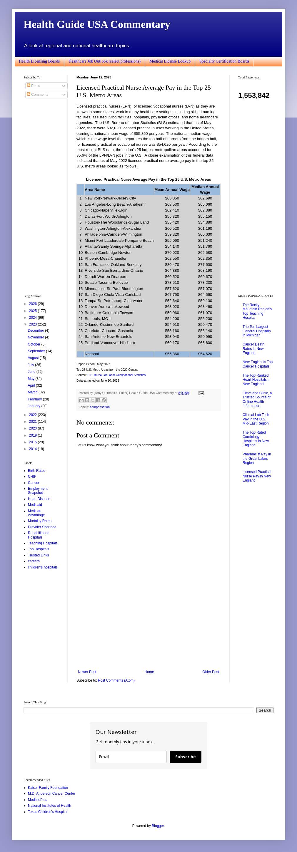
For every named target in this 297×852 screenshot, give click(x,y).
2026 (33, 304)
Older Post (210, 672)
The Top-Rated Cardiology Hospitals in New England (256, 438)
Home (149, 672)
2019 (33, 435)
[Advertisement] (148, 621)
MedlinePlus (37, 800)
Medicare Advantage (36, 513)
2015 (33, 442)
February (35, 399)
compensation (100, 407)
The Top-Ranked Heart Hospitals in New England (257, 379)
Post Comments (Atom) (116, 680)
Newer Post (87, 672)
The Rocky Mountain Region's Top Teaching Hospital (257, 311)
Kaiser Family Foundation (48, 788)
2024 (33, 318)
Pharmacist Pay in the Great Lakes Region (257, 458)
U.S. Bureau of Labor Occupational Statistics (116, 375)
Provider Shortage (42, 527)
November (36, 337)
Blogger (158, 826)
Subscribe (185, 756)
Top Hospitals (38, 549)
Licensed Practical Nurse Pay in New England (257, 476)
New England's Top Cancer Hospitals (258, 364)
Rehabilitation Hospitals (38, 535)
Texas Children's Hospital (47, 812)
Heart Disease (39, 499)
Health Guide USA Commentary (97, 24)
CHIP (32, 476)
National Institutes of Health (49, 806)
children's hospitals (43, 567)
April (32, 385)
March (33, 392)
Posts (33, 86)
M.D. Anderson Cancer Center (51, 793)
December (36, 330)
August (34, 358)
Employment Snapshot (38, 491)
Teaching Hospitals (43, 543)
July (31, 365)
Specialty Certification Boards (224, 61)
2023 (33, 324)
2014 (33, 449)
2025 (33, 311)
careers (34, 561)
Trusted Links (38, 555)
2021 (33, 422)
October (34, 344)
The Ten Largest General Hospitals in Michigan (257, 331)
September (37, 351)
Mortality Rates (39, 521)
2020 (33, 428)
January (34, 406)
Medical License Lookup (170, 61)
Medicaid (35, 505)
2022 (33, 415)
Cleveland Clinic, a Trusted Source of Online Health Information (257, 399)
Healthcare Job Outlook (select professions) (105, 61)
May (31, 379)
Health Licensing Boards (39, 61)
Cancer (33, 483)
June (32, 372)
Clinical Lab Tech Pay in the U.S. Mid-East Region (256, 419)
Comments (37, 95)
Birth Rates (36, 471)
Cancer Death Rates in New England (253, 348)
